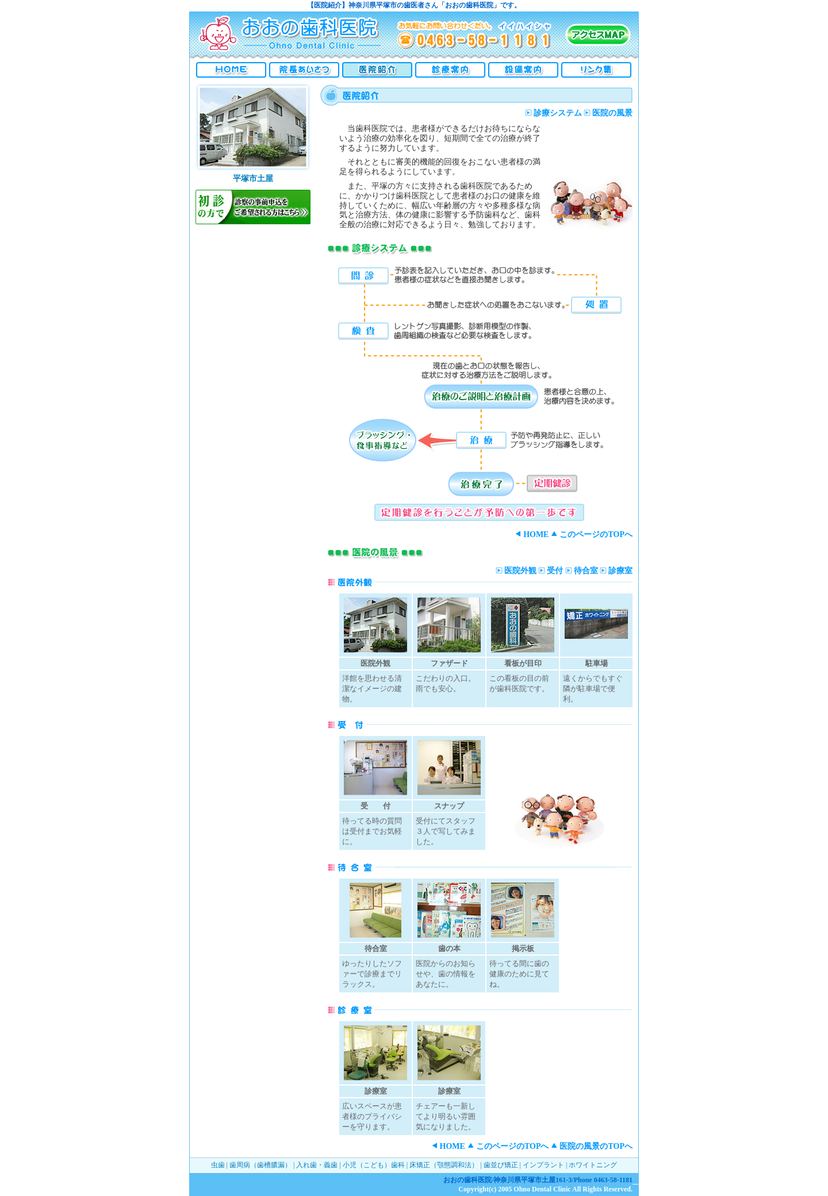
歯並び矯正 (501, 1165)
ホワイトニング (593, 1165)
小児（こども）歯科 (374, 1165)
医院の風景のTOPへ (591, 1146)
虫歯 (218, 1165)
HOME (532, 534)
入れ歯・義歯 (317, 1165)
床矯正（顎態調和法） (443, 1165)
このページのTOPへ (591, 534)
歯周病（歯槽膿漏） (260, 1165)
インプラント (543, 1165)
